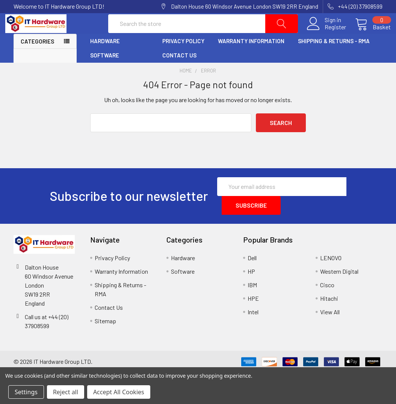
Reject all (65, 392)
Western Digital (339, 287)
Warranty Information (251, 57)
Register (327, 35)
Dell (252, 273)
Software (104, 71)
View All (330, 328)
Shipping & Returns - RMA (334, 57)
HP (251, 287)
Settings (26, 392)
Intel (253, 328)
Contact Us (179, 71)
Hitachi (329, 314)
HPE (253, 314)
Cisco (327, 301)
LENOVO (331, 273)
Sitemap (105, 337)
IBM (252, 301)
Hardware (105, 57)
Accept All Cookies (118, 392)
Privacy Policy (183, 57)
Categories (37, 57)
